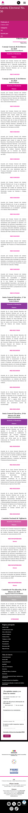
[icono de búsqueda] (18, 2)
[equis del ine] (14, 804)
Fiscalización (5, 643)
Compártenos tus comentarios (11, 710)
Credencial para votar (7, 629)
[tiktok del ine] (16, 809)
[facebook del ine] (9, 804)
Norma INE (5, 659)
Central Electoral (6, 657)
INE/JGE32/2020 (15, 488)
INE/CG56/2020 (14, 132)
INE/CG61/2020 (14, 214)
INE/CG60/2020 (14, 197)
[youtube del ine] (19, 804)
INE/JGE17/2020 (15, 330)
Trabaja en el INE (6, 639)
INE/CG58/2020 (14, 159)
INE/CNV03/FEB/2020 (14, 565)
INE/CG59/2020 (14, 177)
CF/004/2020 (15, 619)
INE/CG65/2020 (14, 269)
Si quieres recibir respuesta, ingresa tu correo (13, 725)
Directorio (4, 673)
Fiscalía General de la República (10, 680)
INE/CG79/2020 (14, 293)
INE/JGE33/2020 (15, 514)
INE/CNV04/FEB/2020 (14, 582)
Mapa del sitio (5, 648)
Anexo (15, 541)
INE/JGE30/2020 (15, 446)
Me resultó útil (9, 705)
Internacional (5, 641)
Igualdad (4, 664)
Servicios (4, 669)
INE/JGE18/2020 (15, 350)
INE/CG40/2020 (14, 74)
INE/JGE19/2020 (15, 370)
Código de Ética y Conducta (9, 671)
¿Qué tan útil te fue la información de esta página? (13, 702)
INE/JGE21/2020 (15, 409)
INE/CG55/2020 (14, 106)
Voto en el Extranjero (7, 666)
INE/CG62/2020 (14, 236)
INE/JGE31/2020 (15, 465)
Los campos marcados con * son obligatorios (11, 697)
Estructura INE (5, 646)
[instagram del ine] (11, 809)
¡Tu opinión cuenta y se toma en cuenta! (12, 692)
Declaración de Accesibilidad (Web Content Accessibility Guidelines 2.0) (14, 755)
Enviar (7, 735)
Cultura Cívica (5, 636)
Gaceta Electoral (6, 661)
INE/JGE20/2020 (15, 387)
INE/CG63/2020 (14, 251)
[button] (25, 3)
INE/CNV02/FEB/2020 (14, 539)
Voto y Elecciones (6, 632)
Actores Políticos (6, 634)
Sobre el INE (5, 627)
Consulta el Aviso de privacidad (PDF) (14, 732)
